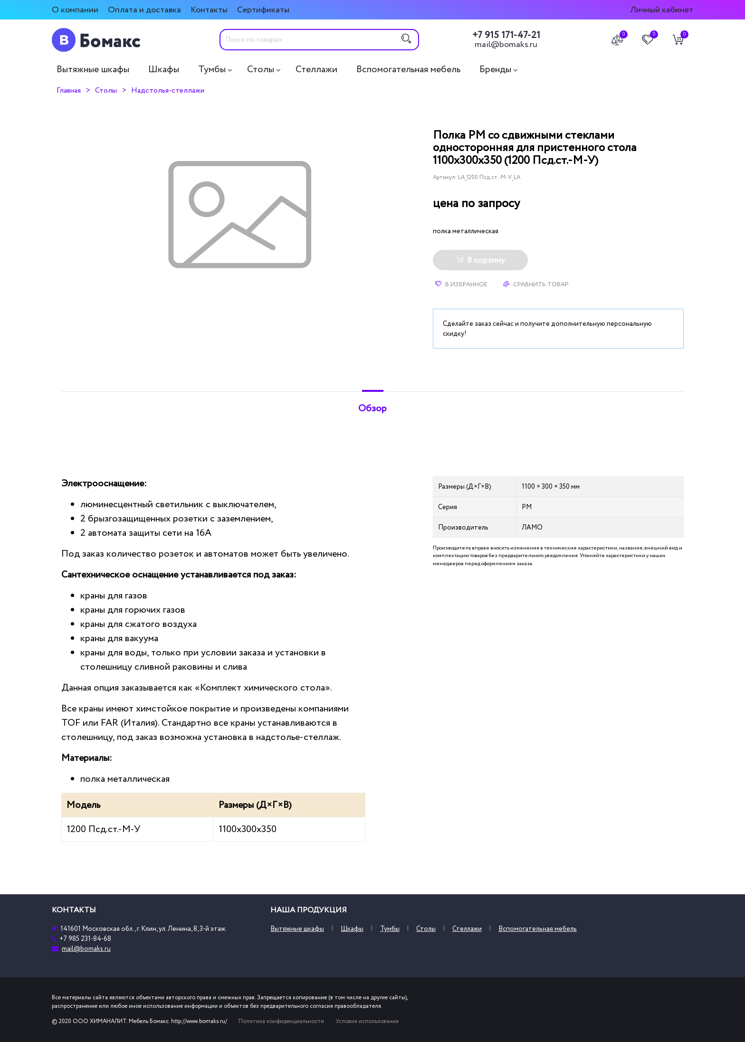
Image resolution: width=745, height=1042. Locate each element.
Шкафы (163, 69)
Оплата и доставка (144, 10)
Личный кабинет (661, 10)
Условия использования (367, 1021)
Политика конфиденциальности (281, 1021)
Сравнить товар (536, 284)
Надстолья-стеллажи (167, 90)
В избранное (461, 284)
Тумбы (212, 69)
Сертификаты (263, 10)
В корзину (480, 260)
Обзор (372, 408)
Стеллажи (316, 69)
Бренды (495, 69)
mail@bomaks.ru (506, 44)
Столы (260, 69)
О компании (75, 10)
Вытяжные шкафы (93, 69)
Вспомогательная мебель (408, 69)
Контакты (209, 10)
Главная (69, 90)
